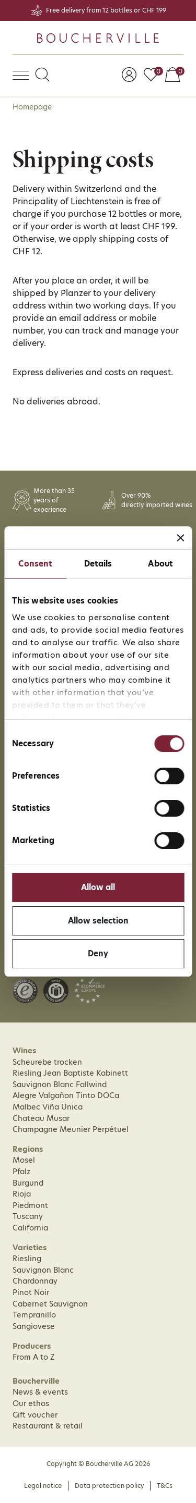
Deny (98, 953)
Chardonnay (35, 1281)
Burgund (28, 1183)
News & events (40, 1392)
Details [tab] (98, 563)
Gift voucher (35, 1415)
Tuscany (28, 1216)
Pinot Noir (31, 1292)
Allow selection (98, 920)
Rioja (22, 1194)
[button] (42, 75)
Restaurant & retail (48, 1426)
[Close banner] (180, 537)
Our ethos (31, 1403)
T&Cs (164, 1485)
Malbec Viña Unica (48, 1107)
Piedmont (30, 1205)
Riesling (27, 1258)
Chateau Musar (41, 1118)
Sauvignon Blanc (43, 1270)
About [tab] (160, 563)
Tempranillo (34, 1315)
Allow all (98, 887)
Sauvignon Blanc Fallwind (60, 1084)
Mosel (24, 1160)
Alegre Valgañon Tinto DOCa (66, 1095)
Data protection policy (109, 1485)
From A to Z (34, 1357)
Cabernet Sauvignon (50, 1304)
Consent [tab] (35, 563)
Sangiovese (34, 1326)
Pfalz (21, 1171)
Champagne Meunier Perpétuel (71, 1129)
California (30, 1228)
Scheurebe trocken (47, 1062)
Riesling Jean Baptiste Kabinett (70, 1073)
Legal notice (43, 1485)
